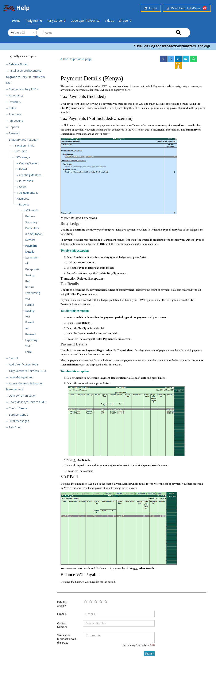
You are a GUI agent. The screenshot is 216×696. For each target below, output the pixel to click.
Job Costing (16, 121)
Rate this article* (62, 604)
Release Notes (18, 64)
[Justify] (21, 57)
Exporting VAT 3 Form (31, 346)
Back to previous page (76, 59)
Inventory (15, 102)
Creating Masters (30, 175)
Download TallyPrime (187, 8)
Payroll (13, 358)
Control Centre (18, 408)
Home (16, 20)
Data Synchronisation (22, 395)
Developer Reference (85, 21)
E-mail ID (62, 614)
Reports (14, 127)
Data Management (21, 377)
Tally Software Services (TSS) (27, 371)
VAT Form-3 (31, 210)
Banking (14, 133)
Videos (109, 21)
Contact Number (62, 625)
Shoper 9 (125, 21)
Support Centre (18, 414)
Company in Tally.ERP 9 (23, 89)
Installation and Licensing (25, 70)
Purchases (26, 181)
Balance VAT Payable (80, 574)
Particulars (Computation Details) (34, 234)
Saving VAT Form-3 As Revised (30, 322)
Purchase (15, 114)
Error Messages (19, 421)
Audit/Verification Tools (24, 364)
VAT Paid (69, 476)
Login (151, 8)
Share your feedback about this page (66, 638)
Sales (12, 108)
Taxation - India (24, 145)
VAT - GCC (21, 151)
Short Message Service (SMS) (27, 402)
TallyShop (15, 427)
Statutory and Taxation (23, 139)
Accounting (16, 95)
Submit (149, 653)
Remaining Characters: (139, 645)
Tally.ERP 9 (34, 21)
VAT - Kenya (22, 157)
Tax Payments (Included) (83, 96)
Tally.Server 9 (56, 21)
